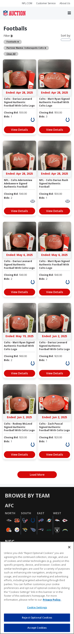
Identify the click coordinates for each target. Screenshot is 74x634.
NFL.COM (27, 3)
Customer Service (46, 3)
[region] (37, 588)
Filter (8, 36)
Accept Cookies (37, 627)
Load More (37, 474)
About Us (65, 3)
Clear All (11, 53)
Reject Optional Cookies (37, 617)
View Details (19, 130)
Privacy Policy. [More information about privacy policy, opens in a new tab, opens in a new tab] (52, 599)
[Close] (69, 547)
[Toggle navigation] (69, 13)
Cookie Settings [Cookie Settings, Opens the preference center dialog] (37, 607)
